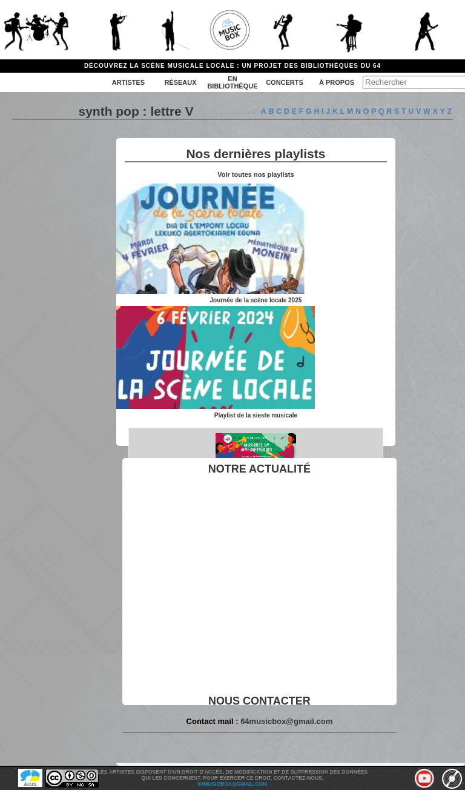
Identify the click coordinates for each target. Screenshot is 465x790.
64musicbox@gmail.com (286, 721)
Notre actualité (259, 469)
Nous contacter (259, 701)
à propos (336, 82)
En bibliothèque (232, 82)
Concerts (284, 82)
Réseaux (180, 82)
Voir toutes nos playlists (255, 174)
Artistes (128, 82)
